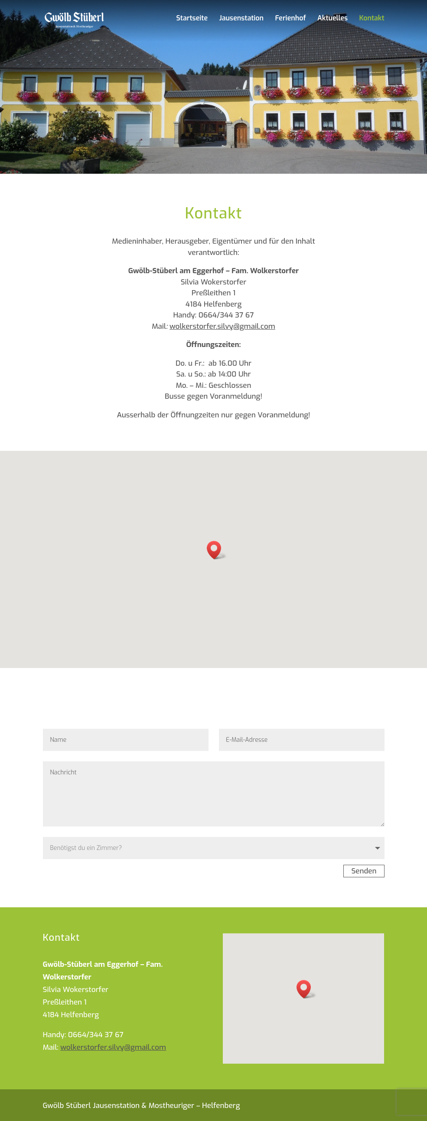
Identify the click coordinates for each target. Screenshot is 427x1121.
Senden (363, 871)
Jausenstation (241, 19)
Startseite (192, 19)
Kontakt (372, 19)
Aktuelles (332, 19)
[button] (217, 550)
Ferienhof (290, 19)
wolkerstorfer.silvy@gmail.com (222, 326)
